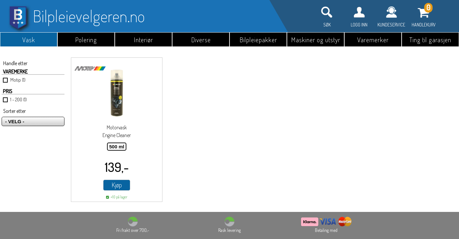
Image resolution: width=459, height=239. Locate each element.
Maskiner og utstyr (315, 39)
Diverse (201, 39)
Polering (86, 39)
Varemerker (373, 39)
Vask (28, 39)
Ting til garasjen (430, 39)
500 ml (116, 146)
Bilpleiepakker (258, 39)
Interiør (143, 39)
